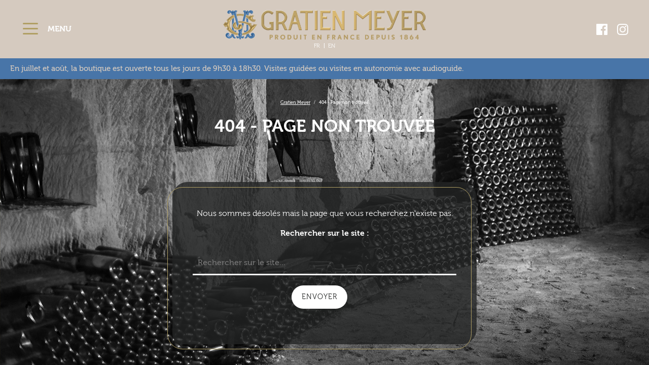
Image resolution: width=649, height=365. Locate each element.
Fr (317, 46)
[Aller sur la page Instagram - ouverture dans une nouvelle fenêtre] (622, 29)
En (331, 46)
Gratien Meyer (295, 102)
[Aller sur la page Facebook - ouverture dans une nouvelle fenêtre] (602, 29)
